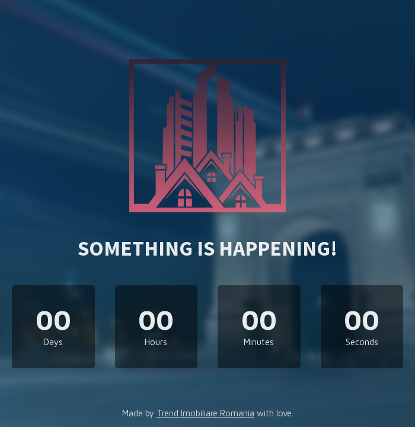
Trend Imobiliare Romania (205, 413)
